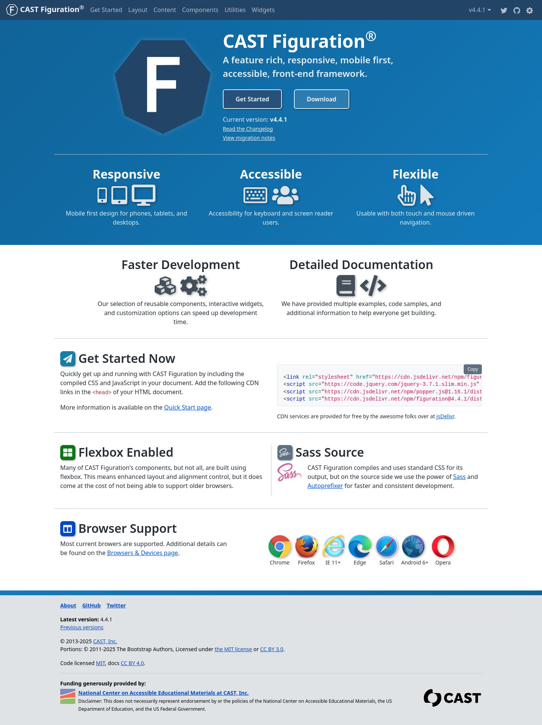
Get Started (106, 10)
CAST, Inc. (105, 641)
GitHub (91, 605)
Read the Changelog (248, 128)
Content (165, 10)
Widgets (263, 10)
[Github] (516, 9)
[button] (529, 9)
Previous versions (82, 627)
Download (321, 99)
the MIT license (233, 649)
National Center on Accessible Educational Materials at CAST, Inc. (163, 692)
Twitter (116, 605)
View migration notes (249, 137)
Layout (138, 10)
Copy (472, 369)
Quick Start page (187, 407)
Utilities (234, 10)
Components (200, 10)
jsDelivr (445, 416)
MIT (100, 663)
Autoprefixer (325, 486)
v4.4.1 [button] (480, 9)
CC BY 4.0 (132, 663)
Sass (459, 477)
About (68, 605)
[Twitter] (504, 9)
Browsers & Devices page (142, 553)
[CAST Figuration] (45, 10)
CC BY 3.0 (271, 649)
